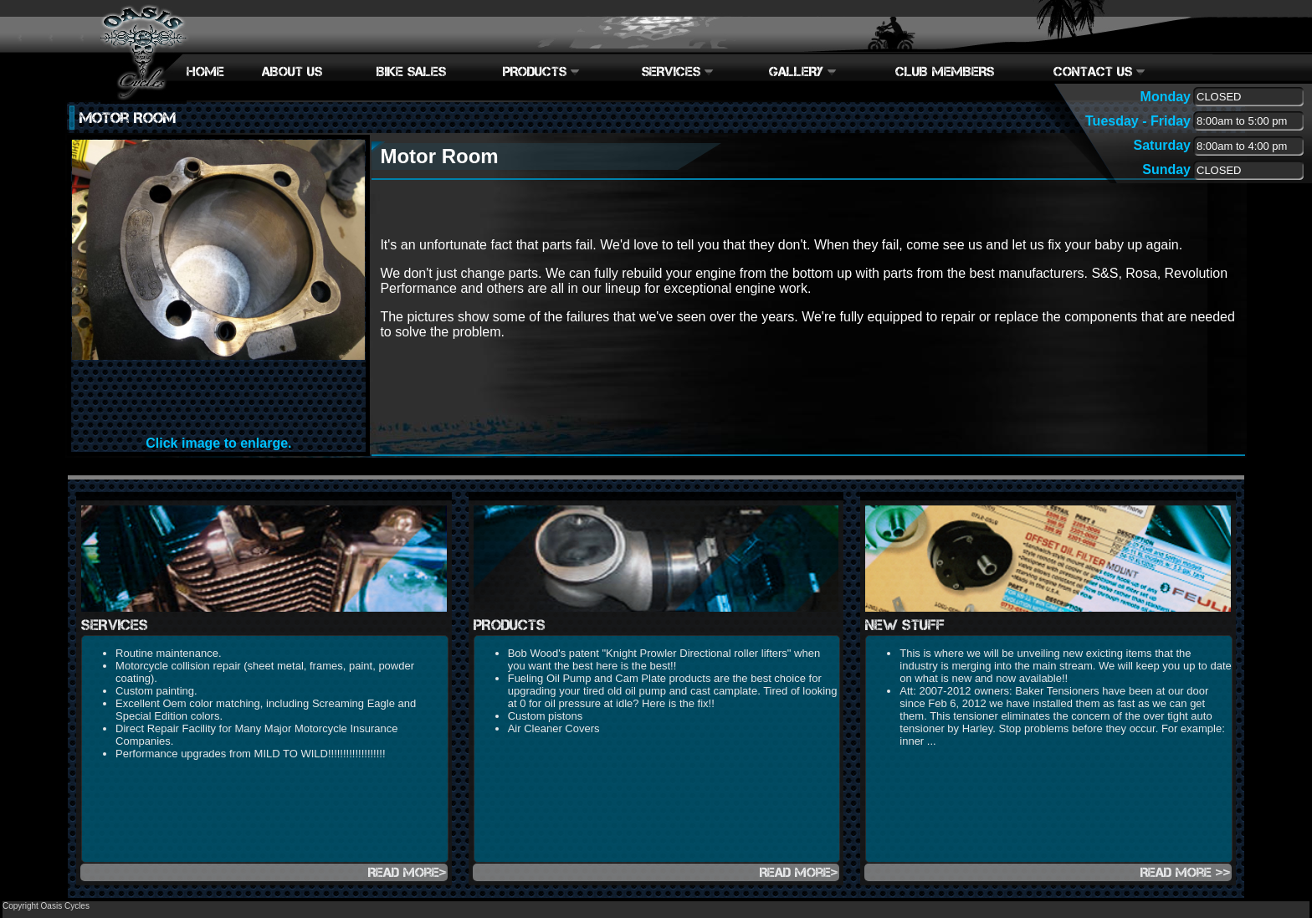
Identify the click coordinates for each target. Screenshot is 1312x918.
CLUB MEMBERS (944, 71)
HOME (205, 71)
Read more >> (1185, 872)
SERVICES (678, 71)
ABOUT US (292, 71)
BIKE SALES (411, 71)
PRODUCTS (541, 71)
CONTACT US (1099, 71)
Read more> (407, 872)
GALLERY (803, 71)
